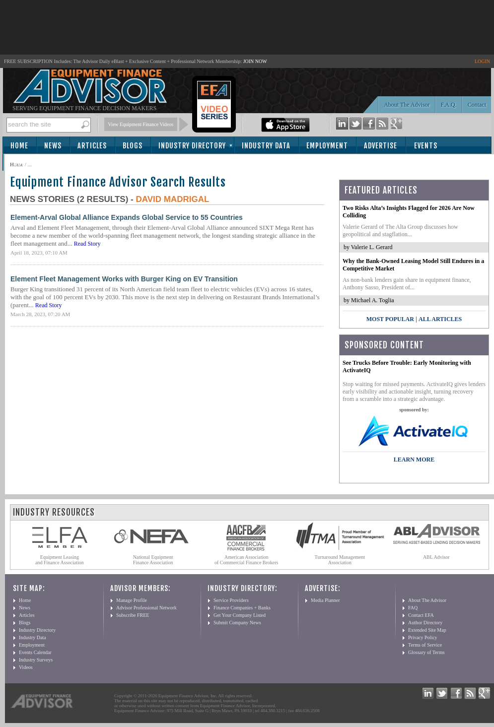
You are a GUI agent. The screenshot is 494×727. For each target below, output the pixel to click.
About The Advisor (406, 104)
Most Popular (390, 319)
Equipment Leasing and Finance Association (59, 559)
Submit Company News (237, 622)
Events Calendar (35, 652)
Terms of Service (425, 645)
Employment (327, 145)
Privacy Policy (422, 637)
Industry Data (266, 145)
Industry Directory (192, 145)
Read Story (87, 243)
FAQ (413, 607)
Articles (92, 145)
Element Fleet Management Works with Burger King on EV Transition (124, 279)
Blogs (132, 145)
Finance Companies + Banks (242, 607)
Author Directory (425, 622)
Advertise (380, 145)
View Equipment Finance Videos (141, 124)
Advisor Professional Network (146, 607)
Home (19, 145)
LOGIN (482, 61)
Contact (477, 104)
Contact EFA (421, 615)
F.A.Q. (449, 104)
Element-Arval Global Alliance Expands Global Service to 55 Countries (126, 217)
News (53, 145)
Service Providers (231, 600)
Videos (26, 667)
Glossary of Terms (426, 652)
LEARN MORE (414, 459)
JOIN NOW (255, 61)
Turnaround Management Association (340, 559)
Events (425, 145)
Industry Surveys (36, 659)
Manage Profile (131, 600)
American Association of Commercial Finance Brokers (246, 559)
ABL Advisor (436, 557)
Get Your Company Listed (239, 615)
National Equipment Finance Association (153, 559)
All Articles (440, 319)
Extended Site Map (427, 630)
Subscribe (30, 163)
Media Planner (325, 600)
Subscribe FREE (132, 615)
